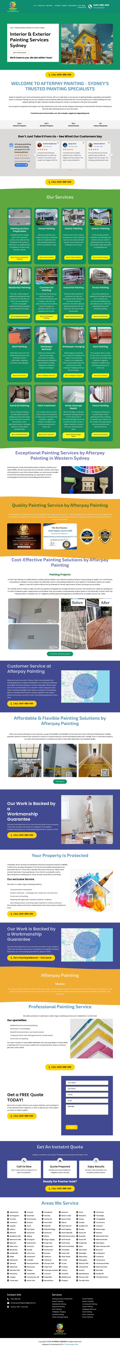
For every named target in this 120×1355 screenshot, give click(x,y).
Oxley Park (48, 1271)
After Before (72, 6)
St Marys (64, 1271)
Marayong (31, 1271)
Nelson (64, 1227)
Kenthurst (48, 1237)
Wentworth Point (102, 1240)
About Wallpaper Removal (46, 376)
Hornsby (47, 1220)
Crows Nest (14, 1287)
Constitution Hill (33, 1283)
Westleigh (82, 1257)
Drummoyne (31, 1223)
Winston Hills (84, 1268)
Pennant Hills (84, 1283)
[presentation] (80, 1123)
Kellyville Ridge (49, 1233)
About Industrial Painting (74, 317)
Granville (64, 1280)
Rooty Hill (82, 1237)
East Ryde (30, 1233)
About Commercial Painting (46, 318)
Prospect (64, 1287)
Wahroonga (100, 1233)
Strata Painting (87, 1313)
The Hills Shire (84, 1287)
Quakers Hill (83, 1230)
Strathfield (31, 1280)
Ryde (81, 1250)
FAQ (79, 6)
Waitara (99, 1237)
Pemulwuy (13, 1280)
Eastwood (31, 1237)
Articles (57, 6)
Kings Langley (49, 1244)
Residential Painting (59, 1310)
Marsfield (99, 1274)
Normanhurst (66, 1230)
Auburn (12, 1233)
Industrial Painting (58, 1313)
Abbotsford (14, 1216)
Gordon (82, 1274)
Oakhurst (47, 1261)
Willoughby (83, 1264)
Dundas (30, 1227)
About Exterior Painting (100, 258)
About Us (42, 6)
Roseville (82, 1240)
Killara (46, 1240)
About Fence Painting (100, 435)
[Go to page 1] (71, 170)
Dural (29, 1230)
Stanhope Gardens (48, 1275)
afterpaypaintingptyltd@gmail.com (24, 1309)
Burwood (99, 1254)
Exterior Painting (88, 1308)
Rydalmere (83, 1247)
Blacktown (14, 1254)
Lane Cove (31, 1257)
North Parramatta (68, 1240)
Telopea (13, 1283)
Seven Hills (65, 1257)
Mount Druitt (66, 1223)
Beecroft (13, 1247)
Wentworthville (101, 1244)
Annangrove (14, 1220)
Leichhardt (31, 1261)
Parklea (30, 1274)
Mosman (64, 1216)
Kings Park (48, 1247)
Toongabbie (101, 1223)
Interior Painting (58, 1308)
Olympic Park (49, 1268)
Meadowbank (84, 1280)
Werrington (100, 1247)
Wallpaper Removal (89, 1316)
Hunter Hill (48, 1223)
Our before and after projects (60, 655)
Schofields (65, 1254)
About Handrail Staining (19, 435)
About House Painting (46, 258)
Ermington (31, 1244)
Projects (64, 6)
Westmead (83, 1261)
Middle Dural (66, 1283)
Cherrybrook (83, 1271)
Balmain (13, 1237)
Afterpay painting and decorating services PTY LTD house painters (23, 148)
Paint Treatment (88, 1321)
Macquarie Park (33, 1268)
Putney (81, 1223)
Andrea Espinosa (50, 144)
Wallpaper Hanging (59, 1318)
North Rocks (66, 1244)
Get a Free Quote (19, 52)
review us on (21, 165)
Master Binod (99, 144)
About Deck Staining (100, 376)
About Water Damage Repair (73, 436)
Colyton (64, 1274)
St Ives (63, 1268)
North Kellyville (67, 1237)
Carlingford (100, 1257)
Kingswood (48, 1250)
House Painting (87, 1305)
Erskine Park (31, 1247)
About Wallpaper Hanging (73, 376)
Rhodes (82, 1233)
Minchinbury (49, 1287)
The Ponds (100, 1216)
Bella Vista (14, 1250)
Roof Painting (57, 1316)
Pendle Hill (100, 1280)
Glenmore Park (101, 1271)
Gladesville (14, 1257)
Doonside (30, 1220)
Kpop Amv (72, 144)
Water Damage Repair (60, 1324)
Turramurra (100, 1227)
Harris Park (31, 1287)
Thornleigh (100, 1220)
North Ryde (65, 1247)
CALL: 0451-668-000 (60, 182)
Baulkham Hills (15, 1240)
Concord (47, 1280)
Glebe (12, 1261)
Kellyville (47, 1230)
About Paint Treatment (46, 435)
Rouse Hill (82, 1244)
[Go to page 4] (76, 170)
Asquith (13, 1230)
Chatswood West (102, 1268)
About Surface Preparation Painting (19, 259)
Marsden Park (15, 1274)
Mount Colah (66, 1220)
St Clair (64, 1264)
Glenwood (14, 1271)
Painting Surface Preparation (63, 1305)
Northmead (48, 1254)
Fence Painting (87, 1324)
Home (35, 6)
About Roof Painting (19, 376)
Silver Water (66, 1261)
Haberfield (48, 1283)
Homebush (48, 1216)
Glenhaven (14, 1264)
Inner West (48, 1227)
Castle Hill (100, 1261)
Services (49, 6)
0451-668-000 (101, 5)
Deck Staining (87, 1318)
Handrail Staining (58, 1321)
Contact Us (81, 8)
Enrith (81, 1216)
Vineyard (99, 1230)
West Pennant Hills (103, 1250)
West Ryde (83, 1254)
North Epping (66, 1233)
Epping (29, 1240)
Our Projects (60, 783)
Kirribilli (29, 1254)
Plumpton (82, 1220)
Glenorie (13, 1268)
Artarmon (13, 1227)
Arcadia (13, 1223)
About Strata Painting (100, 317)
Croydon (30, 1216)
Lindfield (30, 1264)
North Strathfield (67, 1250)
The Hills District (102, 1283)
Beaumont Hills (15, 1244)
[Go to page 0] (70, 170)
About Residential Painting (19, 317)
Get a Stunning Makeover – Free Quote (29, 960)
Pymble (81, 1227)
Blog (83, 6)
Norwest (47, 1257)
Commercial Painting (90, 1310)
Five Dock (30, 1250)
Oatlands (47, 1264)
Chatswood (100, 1264)
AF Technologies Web (71, 1351)
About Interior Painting (73, 258)
